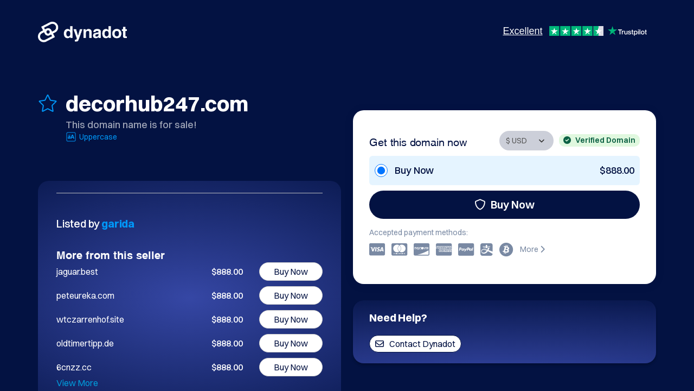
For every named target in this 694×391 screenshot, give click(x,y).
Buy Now (504, 204)
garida (117, 223)
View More (77, 382)
